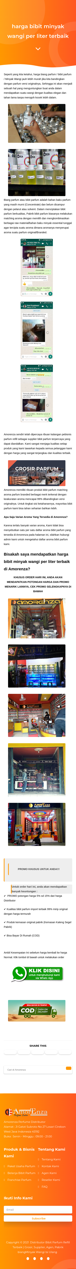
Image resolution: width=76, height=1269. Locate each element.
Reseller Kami (51, 1180)
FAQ (44, 1186)
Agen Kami (49, 1173)
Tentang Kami (51, 1159)
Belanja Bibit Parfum (21, 1173)
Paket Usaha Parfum (21, 1166)
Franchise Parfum (19, 1180)
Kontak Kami (50, 1166)
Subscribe (39, 1218)
